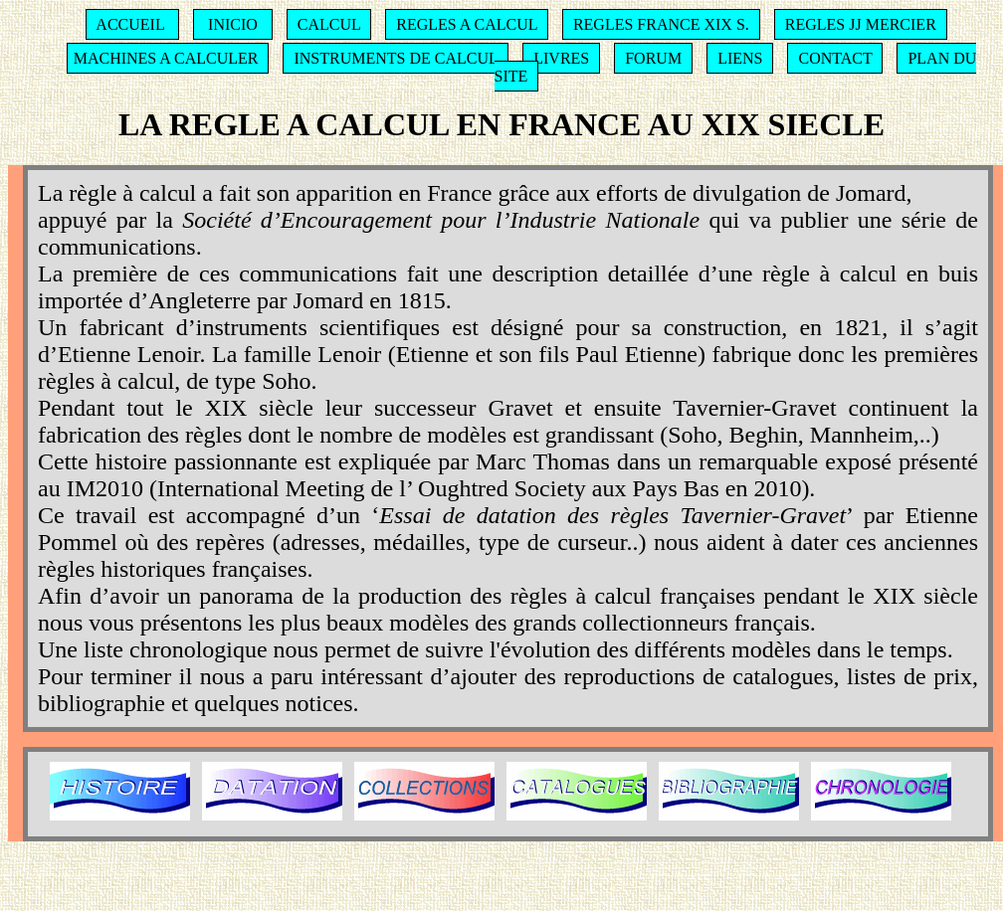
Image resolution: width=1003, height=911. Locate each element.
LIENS (739, 58)
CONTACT (835, 58)
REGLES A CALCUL (466, 24)
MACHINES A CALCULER (166, 58)
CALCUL (329, 24)
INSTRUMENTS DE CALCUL (396, 58)
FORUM (653, 58)
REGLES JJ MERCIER (860, 24)
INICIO (233, 24)
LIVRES (561, 58)
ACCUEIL (130, 24)
